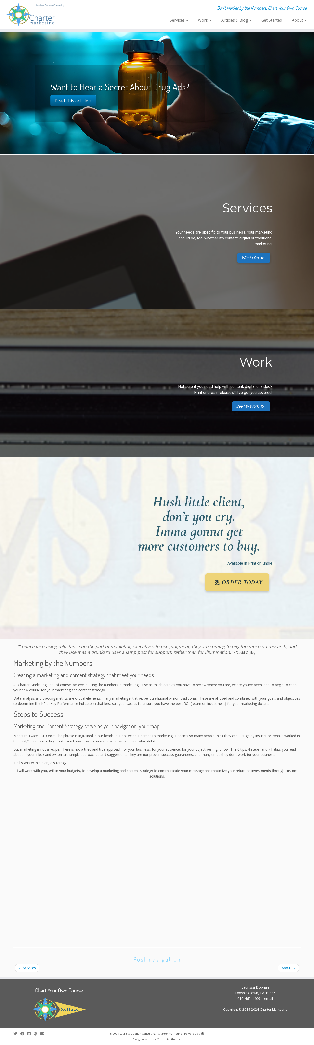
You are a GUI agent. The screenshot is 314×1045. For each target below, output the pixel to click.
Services (179, 20)
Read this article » (73, 101)
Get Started (271, 20)
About (299, 20)
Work (204, 20)
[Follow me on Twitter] (16, 1033)
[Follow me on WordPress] (37, 1033)
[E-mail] (43, 1033)
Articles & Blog (236, 20)
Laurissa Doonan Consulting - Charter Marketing (150, 1033)
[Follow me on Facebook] (23, 1033)
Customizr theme (168, 1039)
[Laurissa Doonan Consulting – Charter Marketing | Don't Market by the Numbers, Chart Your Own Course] (36, 14)
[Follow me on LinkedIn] (30, 1033)
